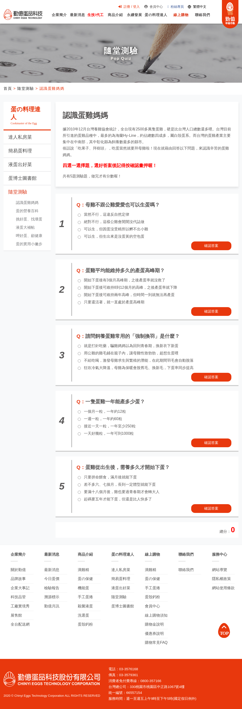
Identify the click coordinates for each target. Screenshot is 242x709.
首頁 (8, 88)
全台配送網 (20, 624)
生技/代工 (95, 17)
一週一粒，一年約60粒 (103, 419)
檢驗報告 (51, 588)
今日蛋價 (51, 579)
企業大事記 (20, 588)
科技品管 (18, 597)
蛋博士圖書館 (22, 178)
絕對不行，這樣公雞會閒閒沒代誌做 (114, 222)
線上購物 (181, 17)
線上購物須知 (156, 615)
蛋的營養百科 (27, 211)
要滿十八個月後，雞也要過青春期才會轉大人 (122, 492)
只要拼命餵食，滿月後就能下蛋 (110, 477)
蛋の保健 (85, 579)
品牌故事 (18, 579)
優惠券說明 (154, 634)
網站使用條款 (223, 588)
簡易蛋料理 (20, 150)
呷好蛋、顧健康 (29, 236)
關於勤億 (18, 570)
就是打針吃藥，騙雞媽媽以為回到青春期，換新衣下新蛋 (131, 346)
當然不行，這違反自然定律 (106, 214)
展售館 (16, 615)
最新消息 (77, 17)
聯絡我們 (202, 17)
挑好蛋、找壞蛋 (29, 219)
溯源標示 (51, 597)
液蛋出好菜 (20, 164)
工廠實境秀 (20, 606)
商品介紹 (115, 17)
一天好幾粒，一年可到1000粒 (109, 433)
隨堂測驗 (25, 88)
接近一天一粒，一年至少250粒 (110, 426)
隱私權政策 (221, 579)
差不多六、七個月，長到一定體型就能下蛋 (120, 484)
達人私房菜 (20, 137)
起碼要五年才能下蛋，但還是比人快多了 (118, 499)
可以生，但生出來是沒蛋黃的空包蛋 (114, 236)
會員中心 (153, 7)
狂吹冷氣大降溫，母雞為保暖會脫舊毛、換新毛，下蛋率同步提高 (139, 368)
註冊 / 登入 (129, 7)
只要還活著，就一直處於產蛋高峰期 (114, 302)
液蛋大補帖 (25, 227)
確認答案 (211, 246)
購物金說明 (154, 624)
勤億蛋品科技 (23, 14)
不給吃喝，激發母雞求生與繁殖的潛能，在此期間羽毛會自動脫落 (139, 360)
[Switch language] (197, 6)
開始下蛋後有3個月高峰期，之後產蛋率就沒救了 (124, 280)
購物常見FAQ (156, 642)
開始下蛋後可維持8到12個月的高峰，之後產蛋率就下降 (130, 287)
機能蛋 (83, 588)
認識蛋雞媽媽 (27, 203)
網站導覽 (219, 570)
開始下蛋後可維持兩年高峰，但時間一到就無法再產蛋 (129, 295)
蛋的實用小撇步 (29, 244)
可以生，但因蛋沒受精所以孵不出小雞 (116, 229)
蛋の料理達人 (155, 17)
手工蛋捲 (85, 597)
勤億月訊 (51, 606)
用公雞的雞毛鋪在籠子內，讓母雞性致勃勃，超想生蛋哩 (131, 353)
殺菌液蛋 (85, 606)
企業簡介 (59, 17)
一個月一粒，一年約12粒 (105, 411)
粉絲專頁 (176, 7)
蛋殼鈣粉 (85, 624)
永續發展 (134, 17)
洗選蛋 (83, 615)
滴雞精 (83, 570)
